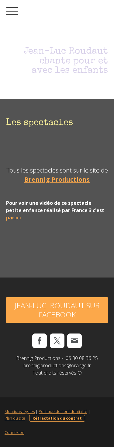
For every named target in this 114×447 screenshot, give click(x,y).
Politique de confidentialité (63, 411)
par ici (13, 217)
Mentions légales (20, 411)
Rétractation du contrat (57, 418)
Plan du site (15, 418)
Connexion (14, 432)
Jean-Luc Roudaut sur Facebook (57, 310)
